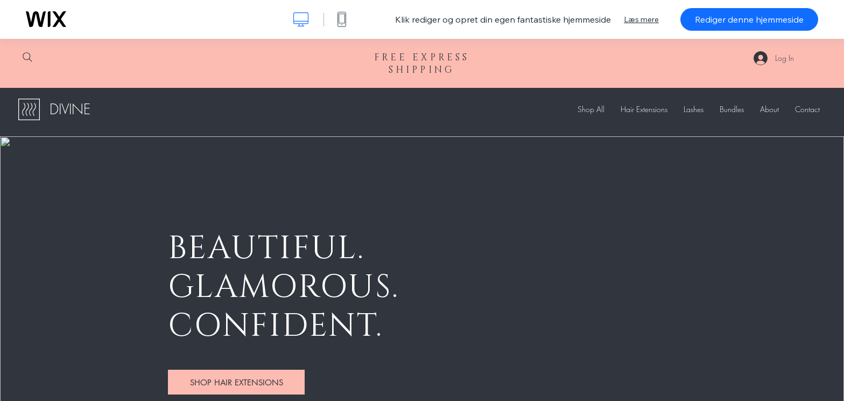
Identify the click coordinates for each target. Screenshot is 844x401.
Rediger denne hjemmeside (749, 19)
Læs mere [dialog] (641, 19)
